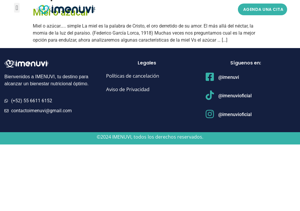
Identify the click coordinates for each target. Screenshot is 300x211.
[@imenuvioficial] (209, 95)
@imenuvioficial (235, 95)
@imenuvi (228, 77)
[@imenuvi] (209, 76)
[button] (17, 8)
